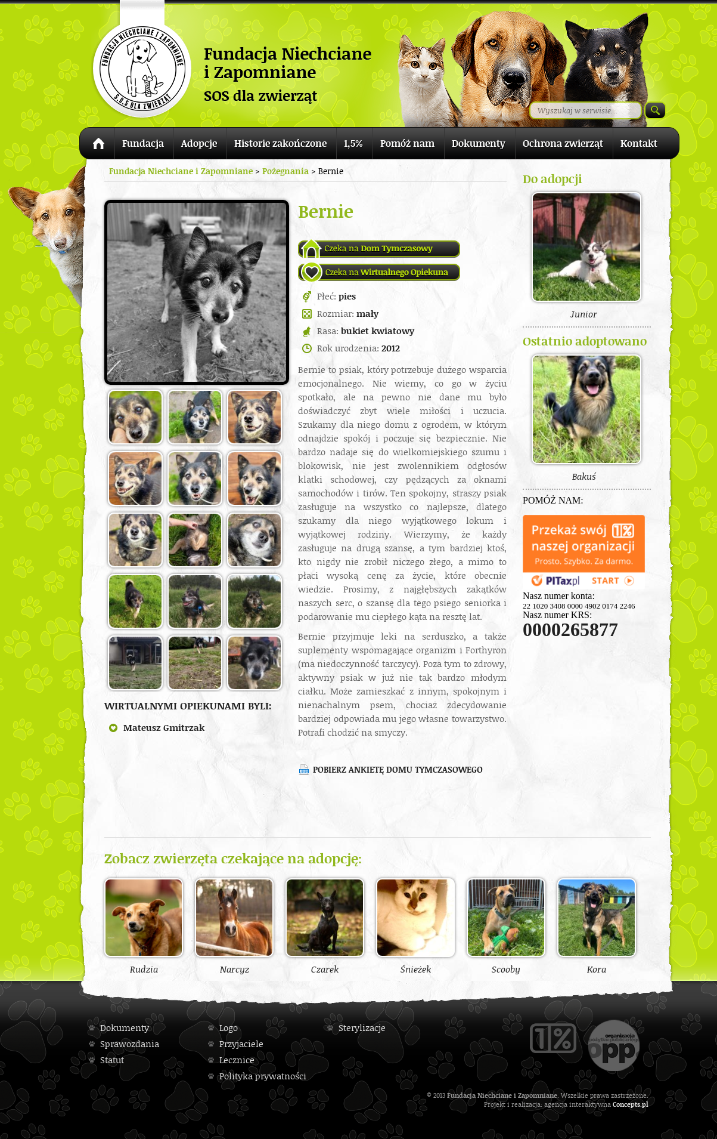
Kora (596, 926)
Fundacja (143, 143)
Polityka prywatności (262, 1076)
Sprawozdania (129, 1044)
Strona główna (97, 145)
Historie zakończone (280, 143)
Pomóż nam (407, 143)
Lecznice (236, 1060)
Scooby (506, 926)
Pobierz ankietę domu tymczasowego (398, 769)
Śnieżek (415, 926)
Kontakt (638, 143)
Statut (112, 1060)
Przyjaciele (241, 1044)
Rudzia (143, 926)
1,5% (353, 143)
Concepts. (627, 1104)
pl (645, 1104)
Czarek (324, 926)
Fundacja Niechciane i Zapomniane (181, 171)
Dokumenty (478, 143)
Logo (228, 1027)
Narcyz (234, 926)
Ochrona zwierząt (563, 143)
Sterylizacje (362, 1027)
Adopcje (199, 143)
